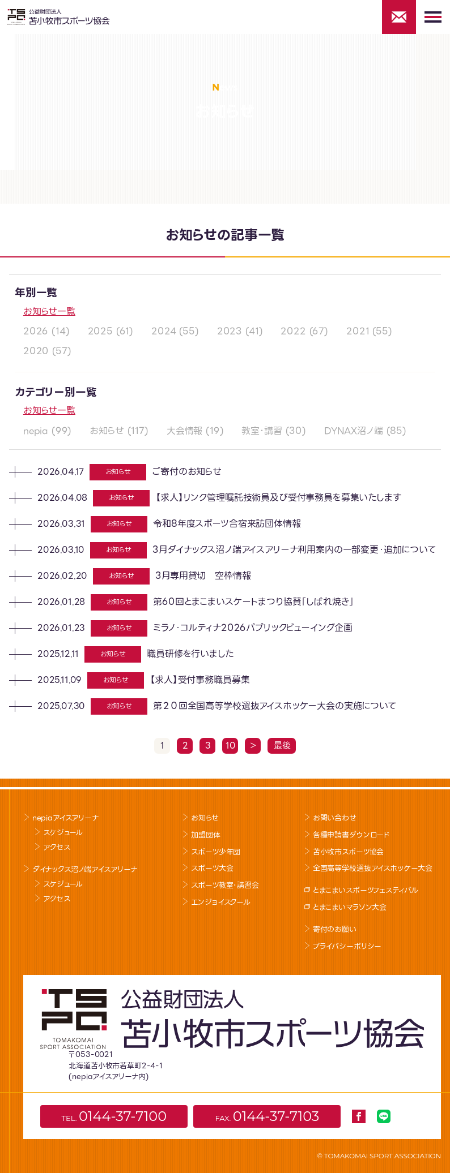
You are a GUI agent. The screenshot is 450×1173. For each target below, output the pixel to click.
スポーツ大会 (212, 868)
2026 (35, 331)
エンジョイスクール (221, 902)
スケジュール (63, 833)
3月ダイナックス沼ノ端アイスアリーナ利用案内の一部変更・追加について (294, 550)
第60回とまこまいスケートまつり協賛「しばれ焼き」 (253, 602)
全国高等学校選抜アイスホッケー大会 (372, 868)
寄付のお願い (334, 929)
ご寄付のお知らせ (187, 472)
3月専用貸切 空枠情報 (203, 576)
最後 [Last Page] (282, 746)
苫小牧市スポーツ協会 (348, 852)
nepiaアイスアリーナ (65, 818)
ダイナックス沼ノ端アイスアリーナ (84, 869)
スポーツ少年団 (215, 852)
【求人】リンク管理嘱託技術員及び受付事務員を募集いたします (278, 498)
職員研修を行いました (190, 654)
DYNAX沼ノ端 (353, 431)
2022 (293, 331)
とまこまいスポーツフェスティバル (365, 890)
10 (231, 746)
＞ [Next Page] (253, 746)
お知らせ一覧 (49, 311)
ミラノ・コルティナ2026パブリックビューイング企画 (253, 628)
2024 (163, 331)
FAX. (267, 1116)
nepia (35, 431)
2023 (229, 331)
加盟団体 (205, 835)
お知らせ (107, 431)
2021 (357, 331)
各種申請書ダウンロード (351, 835)
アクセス (56, 847)
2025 (100, 331)
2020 (36, 351)
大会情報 (184, 431)
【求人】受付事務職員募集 (199, 680)
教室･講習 (261, 431)
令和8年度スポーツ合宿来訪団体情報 (226, 524)
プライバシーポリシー (347, 946)
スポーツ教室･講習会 (224, 885)
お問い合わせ (334, 818)
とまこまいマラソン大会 (350, 907)
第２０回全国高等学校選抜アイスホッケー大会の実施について (274, 706)
